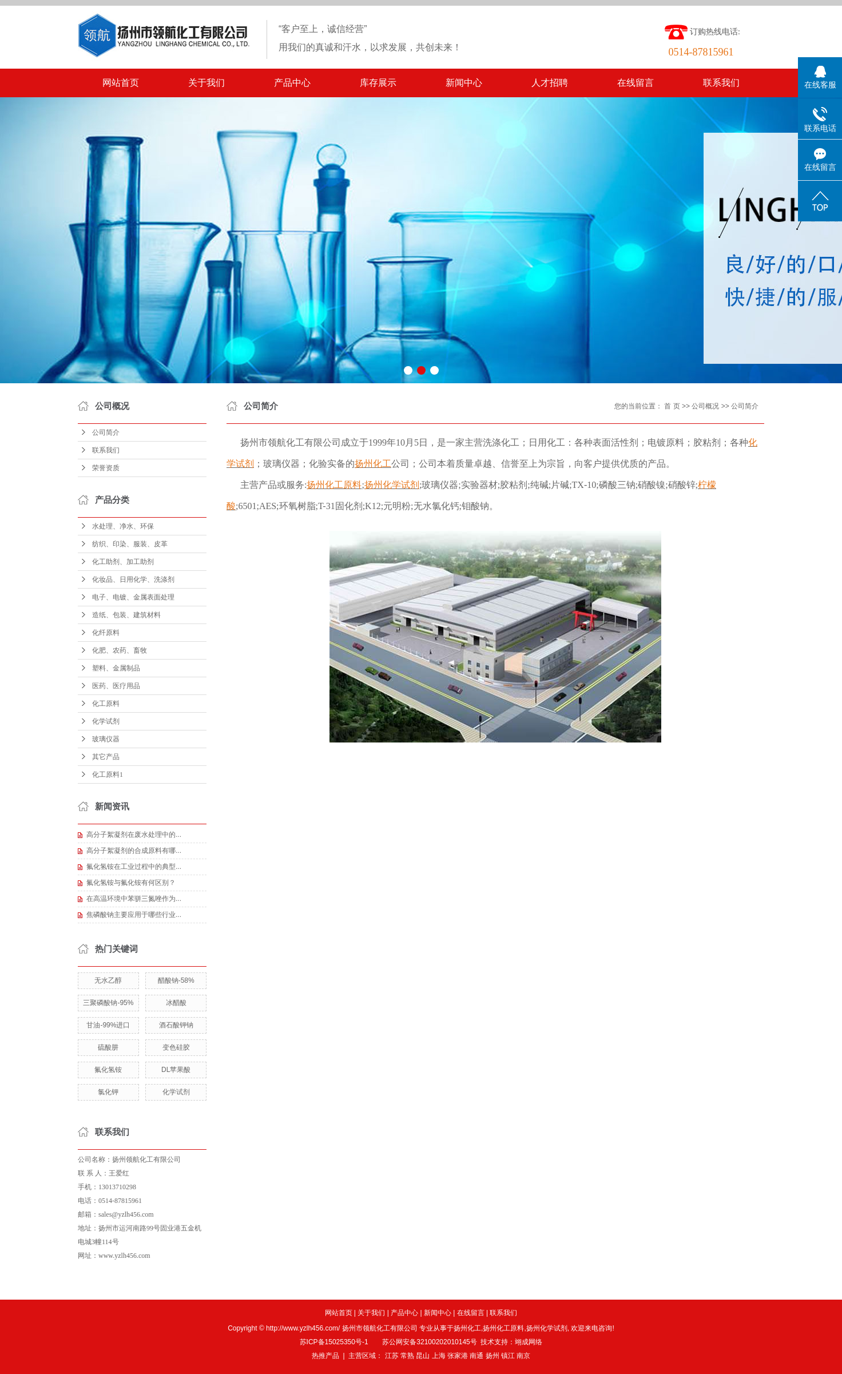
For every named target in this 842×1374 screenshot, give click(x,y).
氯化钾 (108, 1092)
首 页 (672, 406)
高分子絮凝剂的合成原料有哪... (133, 851)
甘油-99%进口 (108, 1025)
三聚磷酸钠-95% (108, 1003)
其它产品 (106, 757)
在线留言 (635, 83)
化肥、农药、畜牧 (119, 650)
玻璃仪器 (106, 739)
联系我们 (721, 83)
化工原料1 (107, 775)
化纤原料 (106, 633)
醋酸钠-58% (176, 980)
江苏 (392, 1356)
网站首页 (120, 83)
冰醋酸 (176, 1003)
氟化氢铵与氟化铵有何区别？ (131, 883)
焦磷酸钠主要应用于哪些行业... (133, 915)
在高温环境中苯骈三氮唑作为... (133, 899)
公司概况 (705, 406)
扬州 (492, 1356)
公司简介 (106, 432)
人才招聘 (549, 83)
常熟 (407, 1356)
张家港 (457, 1356)
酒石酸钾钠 (176, 1025)
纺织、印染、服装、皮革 (130, 544)
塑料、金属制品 (116, 668)
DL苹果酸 (175, 1070)
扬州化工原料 (503, 1328)
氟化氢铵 (108, 1070)
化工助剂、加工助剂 (123, 562)
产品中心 (292, 83)
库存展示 (378, 83)
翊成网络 (528, 1342)
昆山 (423, 1356)
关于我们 (206, 83)
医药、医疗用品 (116, 686)
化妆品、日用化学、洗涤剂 (133, 579)
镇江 (508, 1356)
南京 (523, 1356)
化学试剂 (106, 721)
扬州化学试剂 (546, 1328)
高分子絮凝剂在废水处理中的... (133, 835)
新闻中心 (464, 83)
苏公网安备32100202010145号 (429, 1342)
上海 (439, 1356)
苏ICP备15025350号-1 (334, 1342)
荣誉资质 (106, 468)
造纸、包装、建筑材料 (126, 615)
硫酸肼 (108, 1047)
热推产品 (325, 1356)
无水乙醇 (108, 980)
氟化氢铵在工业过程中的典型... (133, 867)
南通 (476, 1356)
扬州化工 (467, 1328)
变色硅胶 (176, 1047)
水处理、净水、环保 (123, 526)
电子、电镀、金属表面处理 (133, 597)
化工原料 (106, 704)
